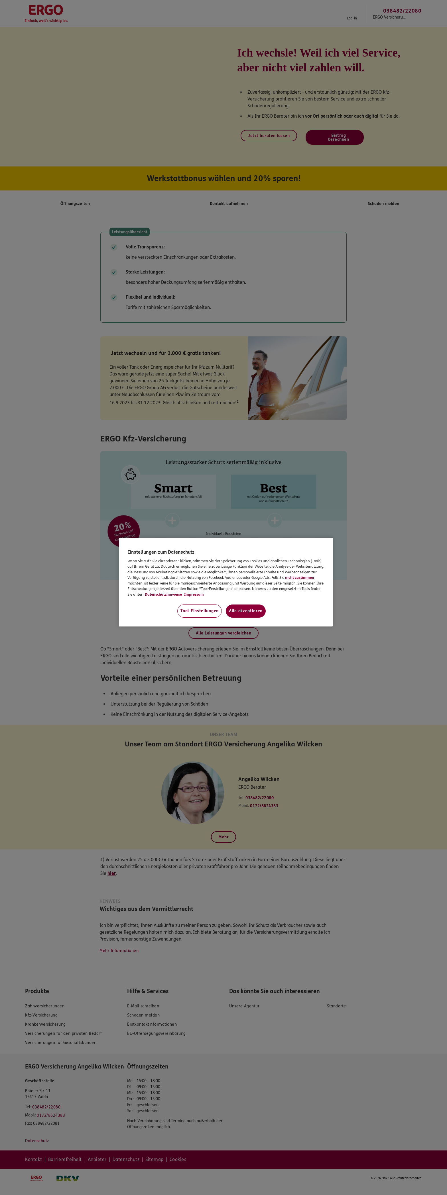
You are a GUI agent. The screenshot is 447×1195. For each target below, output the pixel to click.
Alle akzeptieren (246, 610)
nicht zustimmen (299, 577)
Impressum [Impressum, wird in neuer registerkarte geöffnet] (193, 594)
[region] (226, 582)
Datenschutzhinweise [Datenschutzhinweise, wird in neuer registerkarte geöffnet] (163, 594)
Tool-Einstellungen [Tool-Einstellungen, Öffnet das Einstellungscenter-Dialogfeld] (199, 610)
